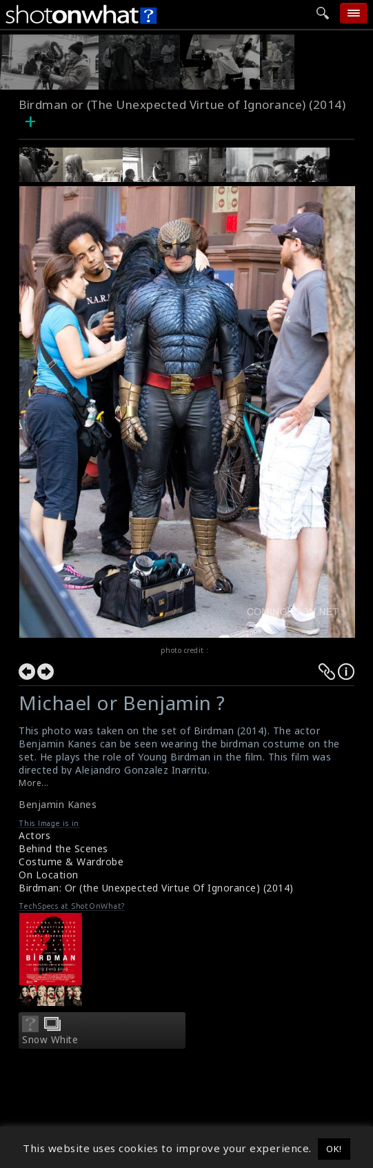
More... (34, 783)
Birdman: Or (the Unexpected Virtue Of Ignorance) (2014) (156, 887)
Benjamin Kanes (58, 804)
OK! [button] (334, 1148)
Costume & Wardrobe (71, 861)
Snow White (50, 1040)
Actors (34, 835)
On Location (49, 874)
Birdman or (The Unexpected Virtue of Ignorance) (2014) (182, 104)
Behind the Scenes (63, 848)
